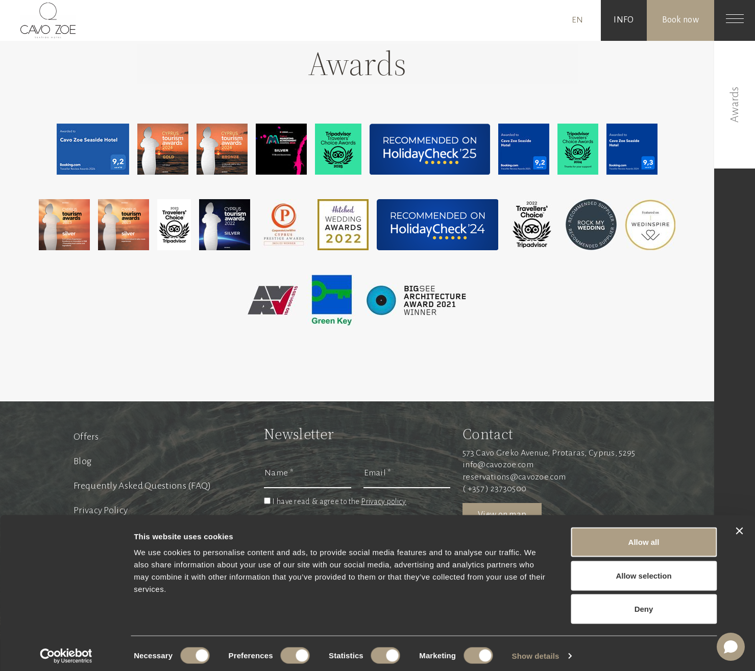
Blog (82, 461)
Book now (680, 20)
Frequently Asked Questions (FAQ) (142, 486)
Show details (535, 650)
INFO (624, 20)
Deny (644, 604)
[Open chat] (731, 647)
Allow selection (643, 570)
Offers (86, 437)
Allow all (644, 537)
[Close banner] (739, 526)
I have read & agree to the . (341, 501)
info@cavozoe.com (497, 464)
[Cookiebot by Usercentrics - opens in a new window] (66, 651)
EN (577, 20)
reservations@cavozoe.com (514, 477)
